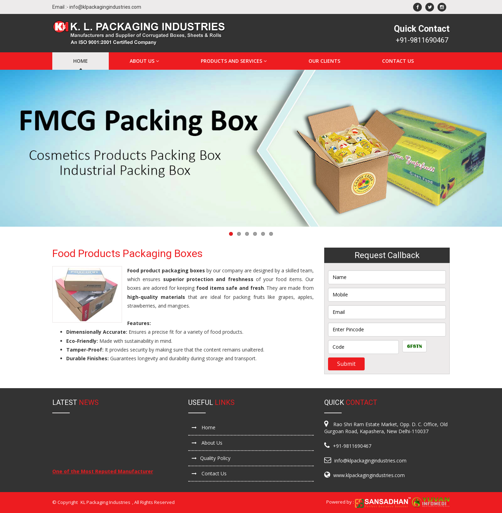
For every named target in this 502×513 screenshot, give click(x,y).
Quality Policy (211, 458)
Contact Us (398, 61)
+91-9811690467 (422, 40)
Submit (346, 364)
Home (80, 61)
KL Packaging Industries (105, 502)
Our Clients (324, 61)
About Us (144, 61)
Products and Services (234, 61)
